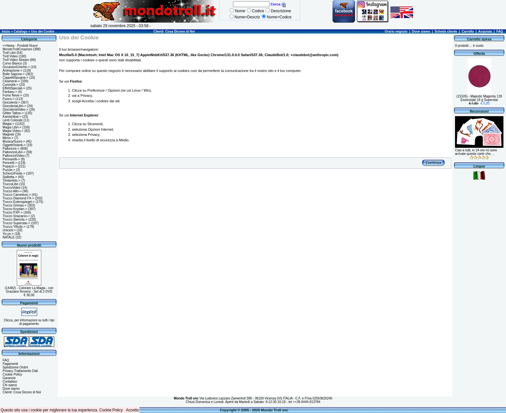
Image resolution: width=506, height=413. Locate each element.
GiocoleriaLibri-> (14, 106)
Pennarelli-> (11, 159)
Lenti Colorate (13, 120)
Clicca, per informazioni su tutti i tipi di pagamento (29, 322)
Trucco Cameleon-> (17, 194)
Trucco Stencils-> (15, 219)
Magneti (8, 134)
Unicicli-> (9, 230)
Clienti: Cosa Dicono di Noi (174, 31)
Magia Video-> (13, 131)
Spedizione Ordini (15, 367)
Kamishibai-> (12, 116)
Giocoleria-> (11, 102)
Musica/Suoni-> (14, 141)
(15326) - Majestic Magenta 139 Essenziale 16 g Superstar (479, 98)
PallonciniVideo (14, 155)
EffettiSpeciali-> (14, 88)
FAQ (499, 31)
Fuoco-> (9, 99)
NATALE (9, 237)
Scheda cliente (446, 31)
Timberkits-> (11, 180)
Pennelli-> (10, 163)
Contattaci (10, 381)
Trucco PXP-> (13, 212)
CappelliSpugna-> (15, 77)
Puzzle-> (9, 170)
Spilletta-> (10, 177)
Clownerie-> (11, 81)
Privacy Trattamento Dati (20, 371)
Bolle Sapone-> (14, 74)
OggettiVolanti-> (14, 145)
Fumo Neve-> (12, 95)
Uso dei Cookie (42, 31)
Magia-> (8, 124)
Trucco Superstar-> (16, 223)
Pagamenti (10, 364)
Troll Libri (9, 53)
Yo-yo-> (8, 234)
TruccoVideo (12, 187)
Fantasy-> (10, 92)
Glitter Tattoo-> (13, 113)
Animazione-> (12, 70)
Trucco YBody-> (14, 226)
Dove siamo (421, 31)
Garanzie (9, 378)
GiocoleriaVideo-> (15, 109)
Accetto (132, 410)
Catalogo (20, 31)
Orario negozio (396, 31)
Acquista (485, 31)
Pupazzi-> (10, 166)
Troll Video (10, 56)
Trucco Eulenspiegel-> (19, 202)
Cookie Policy (12, 374)
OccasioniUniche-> (16, 67)
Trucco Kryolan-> (15, 209)
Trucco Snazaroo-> (16, 216)
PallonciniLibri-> (14, 152)
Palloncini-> (11, 148)
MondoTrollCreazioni (17, 49)
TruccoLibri (10, 184)
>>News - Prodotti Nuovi (20, 45)
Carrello (468, 31)
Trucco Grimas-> (14, 205)
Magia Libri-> (12, 127)
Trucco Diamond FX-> (18, 198)
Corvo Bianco (12, 63)
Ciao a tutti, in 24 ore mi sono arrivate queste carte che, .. (476, 152)
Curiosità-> (10, 84)
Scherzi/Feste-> (14, 173)
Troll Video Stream (16, 60)
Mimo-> (8, 138)
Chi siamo (10, 385)
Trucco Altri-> (12, 191)
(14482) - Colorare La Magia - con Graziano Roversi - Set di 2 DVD (29, 289)
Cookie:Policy (111, 410)
